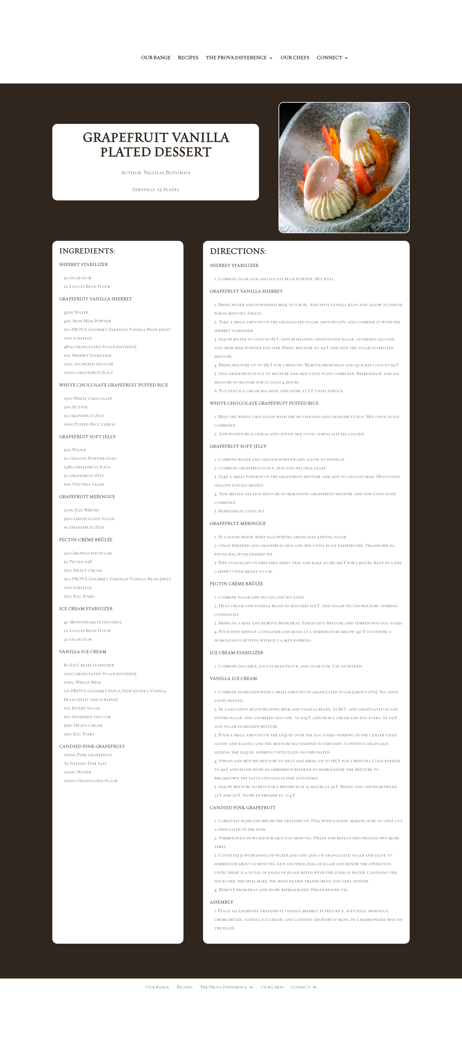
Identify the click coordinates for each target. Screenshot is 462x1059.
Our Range (156, 58)
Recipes (188, 58)
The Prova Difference (236, 58)
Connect (329, 58)
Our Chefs (295, 58)
